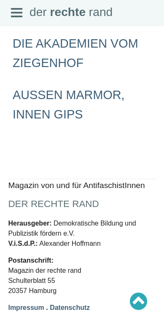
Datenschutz (70, 307)
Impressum (26, 307)
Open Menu (17, 13)
